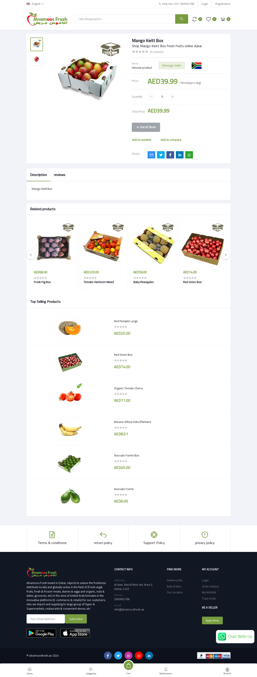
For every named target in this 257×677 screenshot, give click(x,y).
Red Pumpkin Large (126, 321)
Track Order (209, 598)
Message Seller (171, 65)
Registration (222, 3)
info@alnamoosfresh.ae (129, 609)
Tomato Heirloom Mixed (99, 282)
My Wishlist (209, 592)
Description (38, 174)
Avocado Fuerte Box (126, 455)
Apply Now (212, 620)
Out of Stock (146, 127)
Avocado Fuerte (124, 489)
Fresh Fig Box (42, 282)
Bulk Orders (174, 586)
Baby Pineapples (143, 282)
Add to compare (171, 140)
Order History (210, 586)
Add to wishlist (141, 140)
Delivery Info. (175, 580)
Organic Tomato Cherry (128, 388)
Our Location (175, 592)
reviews (59, 174)
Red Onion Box (123, 355)
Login (204, 3)
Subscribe (75, 619)
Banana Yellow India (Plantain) (132, 422)
